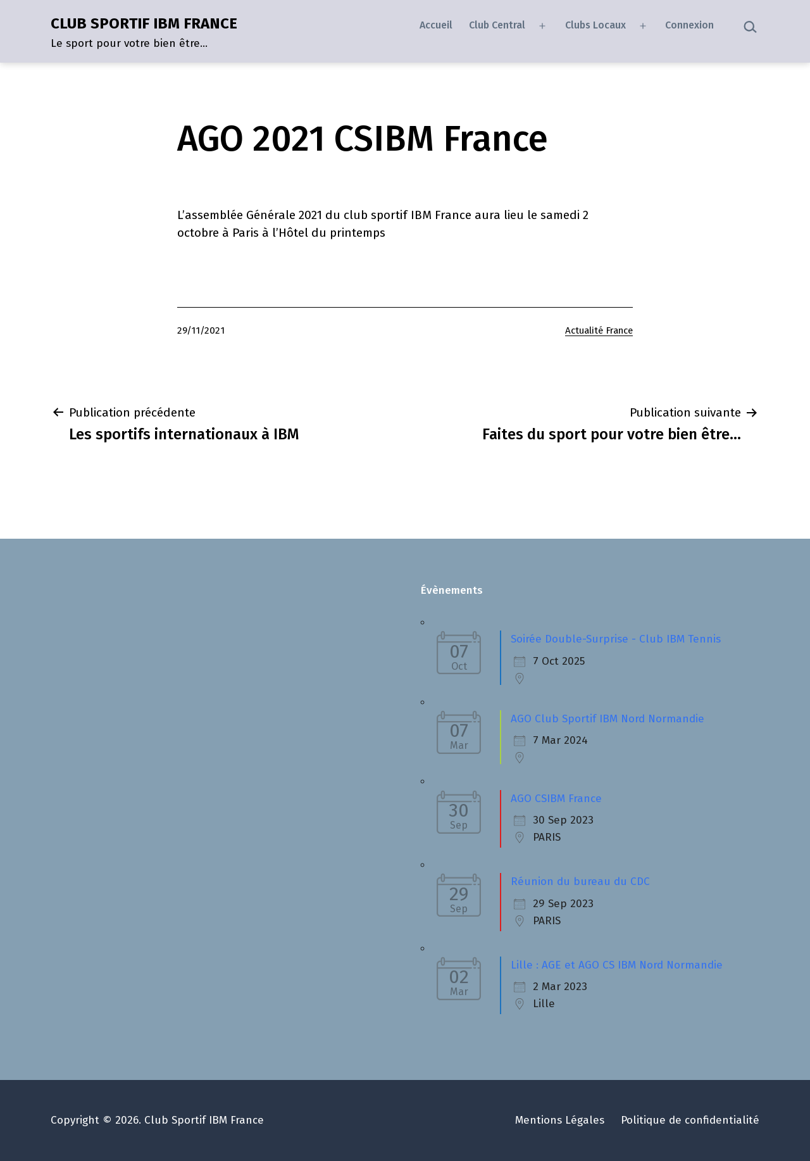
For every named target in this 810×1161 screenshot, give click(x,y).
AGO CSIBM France (556, 798)
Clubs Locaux (595, 25)
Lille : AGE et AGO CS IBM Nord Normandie (617, 965)
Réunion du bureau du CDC (580, 881)
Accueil (436, 25)
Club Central (497, 25)
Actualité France (599, 330)
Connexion (689, 25)
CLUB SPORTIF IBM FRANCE (144, 23)
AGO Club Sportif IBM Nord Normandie (607, 718)
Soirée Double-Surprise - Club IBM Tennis (616, 639)
